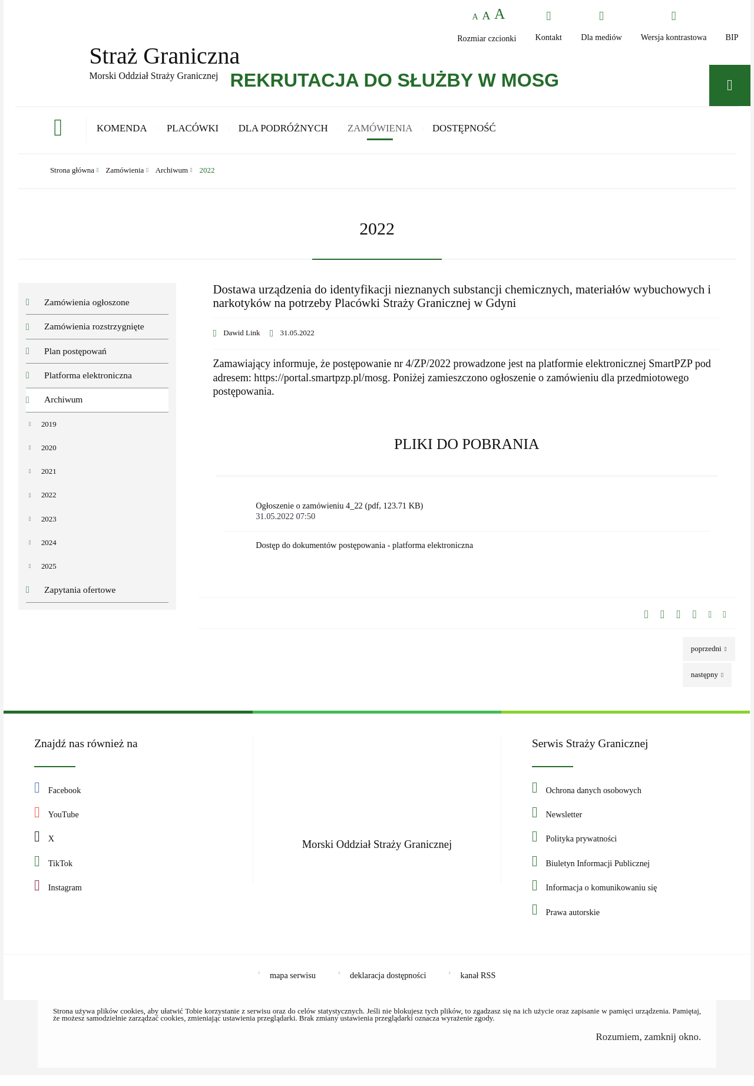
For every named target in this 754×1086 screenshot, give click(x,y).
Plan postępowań (75, 357)
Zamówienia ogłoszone (87, 308)
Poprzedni (703, 656)
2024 (49, 548)
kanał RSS (478, 986)
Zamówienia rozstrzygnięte (94, 332)
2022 (207, 176)
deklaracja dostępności (388, 986)
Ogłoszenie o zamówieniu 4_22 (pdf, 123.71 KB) (470, 518)
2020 (49, 453)
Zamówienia (125, 176)
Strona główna (72, 176)
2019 (49, 429)
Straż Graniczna (162, 55)
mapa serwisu (293, 986)
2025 (49, 571)
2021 (49, 477)
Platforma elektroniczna (88, 381)
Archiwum (172, 176)
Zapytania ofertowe (79, 595)
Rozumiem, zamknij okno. (649, 1047)
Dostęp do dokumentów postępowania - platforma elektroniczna (364, 554)
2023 (49, 524)
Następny (701, 681)
